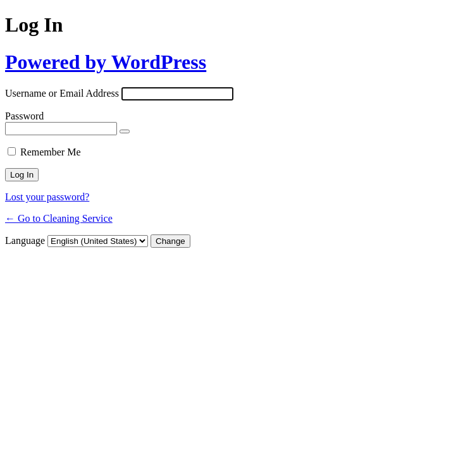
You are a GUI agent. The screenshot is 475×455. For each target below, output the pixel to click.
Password (24, 116)
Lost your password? (47, 196)
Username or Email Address (62, 93)
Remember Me (50, 152)
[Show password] (125, 131)
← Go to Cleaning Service (59, 218)
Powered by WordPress (105, 62)
